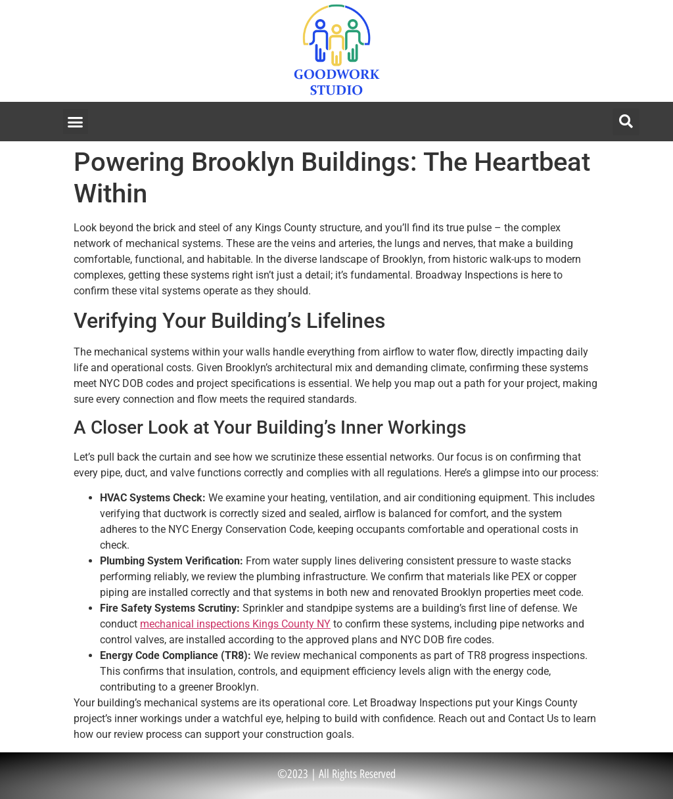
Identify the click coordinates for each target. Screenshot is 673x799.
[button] (75, 121)
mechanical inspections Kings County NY (235, 624)
